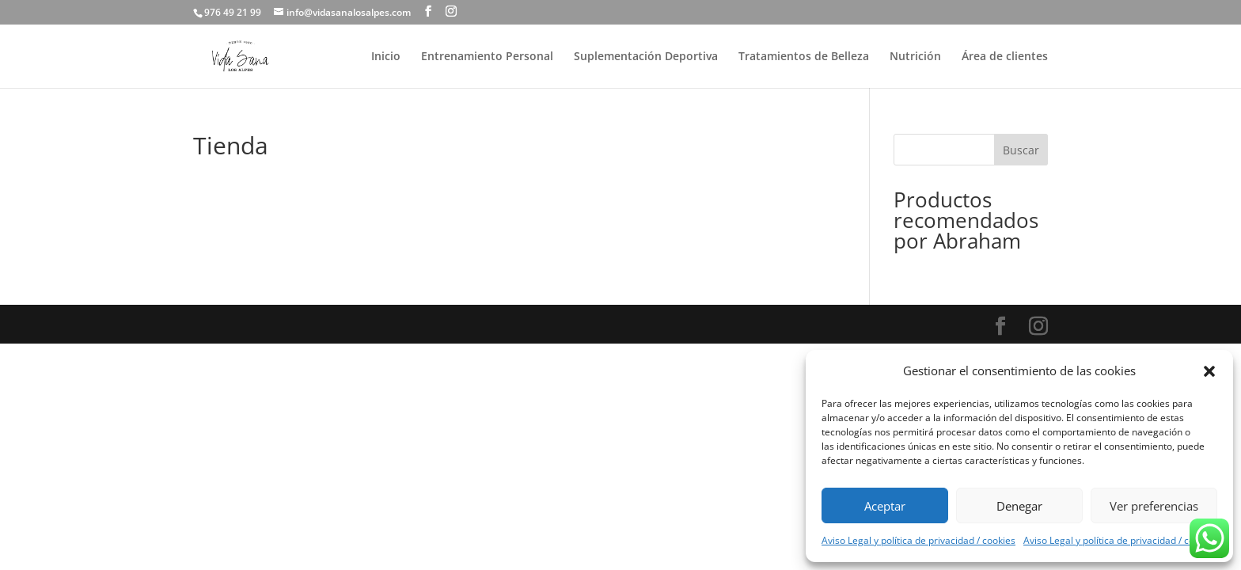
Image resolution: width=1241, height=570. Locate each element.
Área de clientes (1005, 57)
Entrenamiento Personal (487, 57)
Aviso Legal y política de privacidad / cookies (918, 540)
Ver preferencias (1154, 506)
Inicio (385, 57)
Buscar (1021, 150)
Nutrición (915, 57)
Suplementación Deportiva (646, 57)
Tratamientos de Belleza (803, 57)
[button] (1209, 371)
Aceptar (884, 506)
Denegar (1019, 506)
